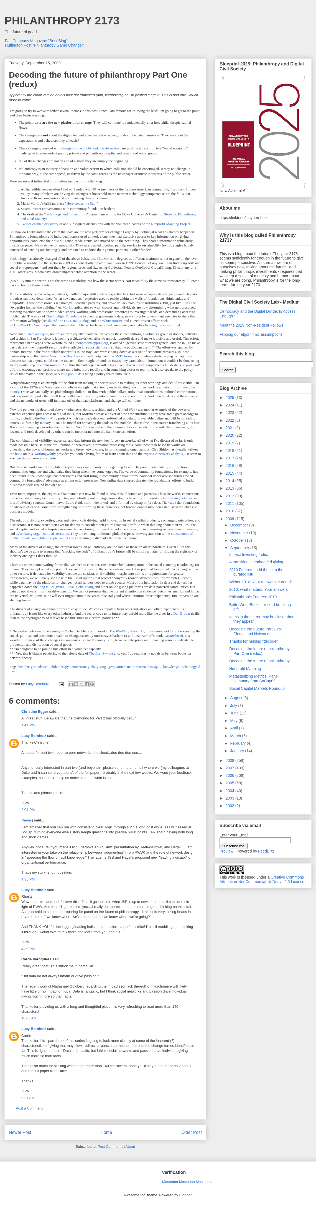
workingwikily (45, 454)
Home (106, 1132)
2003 (230, 798)
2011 (230, 503)
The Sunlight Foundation (64, 316)
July (234, 705)
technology (189, 667)
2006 (230, 775)
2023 (230, 412)
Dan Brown (181, 613)
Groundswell (174, 635)
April (234, 728)
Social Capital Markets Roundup (257, 688)
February (238, 743)
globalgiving (85, 587)
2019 (230, 443)
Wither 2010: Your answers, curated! (260, 582)
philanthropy (59, 667)
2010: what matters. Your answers (258, 589)
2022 (230, 420)
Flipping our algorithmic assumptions (251, 334)
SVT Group (123, 356)
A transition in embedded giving (256, 562)
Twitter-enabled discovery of (41, 224)
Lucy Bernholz (33, 736)
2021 (230, 428)
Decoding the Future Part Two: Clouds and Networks (255, 631)
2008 (230, 760)
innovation (78, 667)
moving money (186, 529)
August (236, 698)
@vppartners (117, 667)
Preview (226, 851)
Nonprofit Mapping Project (170, 224)
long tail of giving (52, 587)
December (239, 525)
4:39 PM (28, 949)
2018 (230, 450)
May (234, 720)
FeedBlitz (266, 851)
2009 (230, 519)
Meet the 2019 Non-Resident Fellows (251, 325)
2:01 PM (28, 810)
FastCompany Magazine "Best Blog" (36, 41)
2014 (230, 481)
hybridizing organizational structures (42, 533)
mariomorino (136, 667)
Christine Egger (34, 711)
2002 (230, 805)
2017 (230, 458)
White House (111, 321)
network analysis (171, 454)
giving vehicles (181, 498)
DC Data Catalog (76, 321)
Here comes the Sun (81, 203)
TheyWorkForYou (27, 325)
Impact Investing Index (248, 554)
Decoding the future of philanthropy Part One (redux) (259, 651)
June (234, 713)
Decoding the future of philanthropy (259, 661)
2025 (230, 397)
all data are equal (36, 334)
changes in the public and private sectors (90, 148)
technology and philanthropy (66, 214)
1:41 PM (28, 725)
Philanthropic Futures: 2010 (253, 597)
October (237, 540)
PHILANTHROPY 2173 (61, 20)
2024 (230, 405)
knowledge (171, 667)
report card (191, 365)
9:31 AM (28, 1098)
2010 (230, 511)
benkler (23, 667)
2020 (230, 435)
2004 (230, 790)
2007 (230, 768)
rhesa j (27, 820)
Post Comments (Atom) (116, 1146)
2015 (230, 473)
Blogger (185, 1195)
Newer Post (20, 1132)
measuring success (160, 529)
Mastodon (170, 1182)
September (240, 548)
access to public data (69, 374)
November (239, 533)
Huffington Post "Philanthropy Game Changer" (45, 45)
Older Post (191, 1132)
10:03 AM (29, 1018)
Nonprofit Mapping (245, 668)
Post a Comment (29, 1108)
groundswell (40, 667)
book (18, 454)
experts (148, 454)
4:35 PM (28, 879)
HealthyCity (48, 418)
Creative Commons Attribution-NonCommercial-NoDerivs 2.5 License (262, 879)
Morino (68, 307)
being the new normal (164, 325)
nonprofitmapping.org (92, 343)
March (236, 736)
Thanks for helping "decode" (253, 641)
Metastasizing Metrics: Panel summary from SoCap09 (254, 678)
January (237, 751)
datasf (52, 321)
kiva (71, 587)
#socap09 (154, 667)
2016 (230, 465)
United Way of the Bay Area (59, 356)
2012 (230, 496)
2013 (230, 488)
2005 (230, 783)
